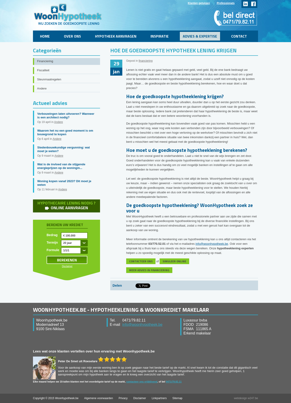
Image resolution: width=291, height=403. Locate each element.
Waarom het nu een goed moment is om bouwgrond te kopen (65, 132)
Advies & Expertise (200, 36)
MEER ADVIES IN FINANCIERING (149, 270)
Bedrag (52, 235)
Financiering (45, 61)
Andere (42, 88)
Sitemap (177, 398)
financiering (146, 60)
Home (45, 36)
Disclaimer (67, 266)
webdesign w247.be (246, 398)
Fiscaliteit (43, 70)
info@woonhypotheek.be (212, 243)
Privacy (123, 398)
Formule (53, 250)
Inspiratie (160, 36)
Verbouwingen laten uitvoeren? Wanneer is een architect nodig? (65, 115)
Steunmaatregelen (49, 79)
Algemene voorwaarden (98, 398)
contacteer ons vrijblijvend (141, 381)
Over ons (72, 36)
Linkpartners (159, 398)
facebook (253, 4)
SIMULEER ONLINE (174, 261)
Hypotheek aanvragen (115, 36)
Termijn (52, 242)
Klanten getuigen (199, 3)
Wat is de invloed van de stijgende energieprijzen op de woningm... (61, 166)
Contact (239, 36)
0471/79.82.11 (174, 381)
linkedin (245, 4)
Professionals (226, 3)
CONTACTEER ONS (141, 261)
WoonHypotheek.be (68, 14)
